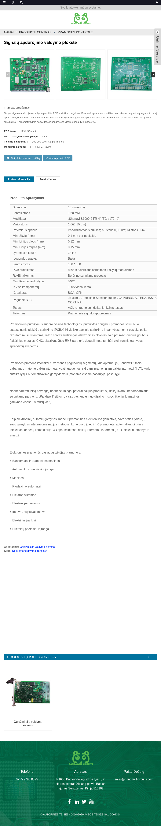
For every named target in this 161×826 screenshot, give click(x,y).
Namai (9, 32)
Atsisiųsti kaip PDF (59, 158)
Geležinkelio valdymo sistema (37, 546)
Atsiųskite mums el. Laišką (25, 158)
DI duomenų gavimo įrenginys (29, 550)
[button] (153, 74)
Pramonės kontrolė (75, 32)
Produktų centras (35, 32)
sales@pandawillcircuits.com (134, 783)
